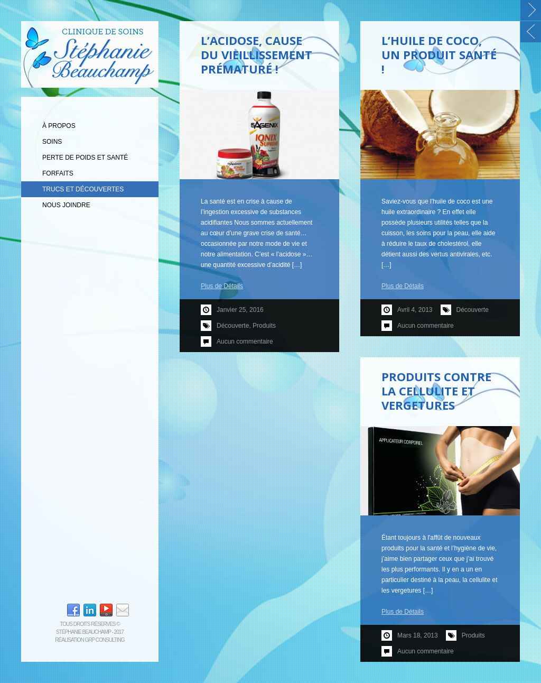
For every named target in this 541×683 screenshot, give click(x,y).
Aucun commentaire (245, 341)
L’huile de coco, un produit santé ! (439, 54)
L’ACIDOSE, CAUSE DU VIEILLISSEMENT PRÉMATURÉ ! (256, 54)
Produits (264, 325)
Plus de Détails (222, 286)
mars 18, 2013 (417, 635)
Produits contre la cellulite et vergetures (436, 390)
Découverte (233, 325)
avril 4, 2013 (415, 309)
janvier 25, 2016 (240, 309)
